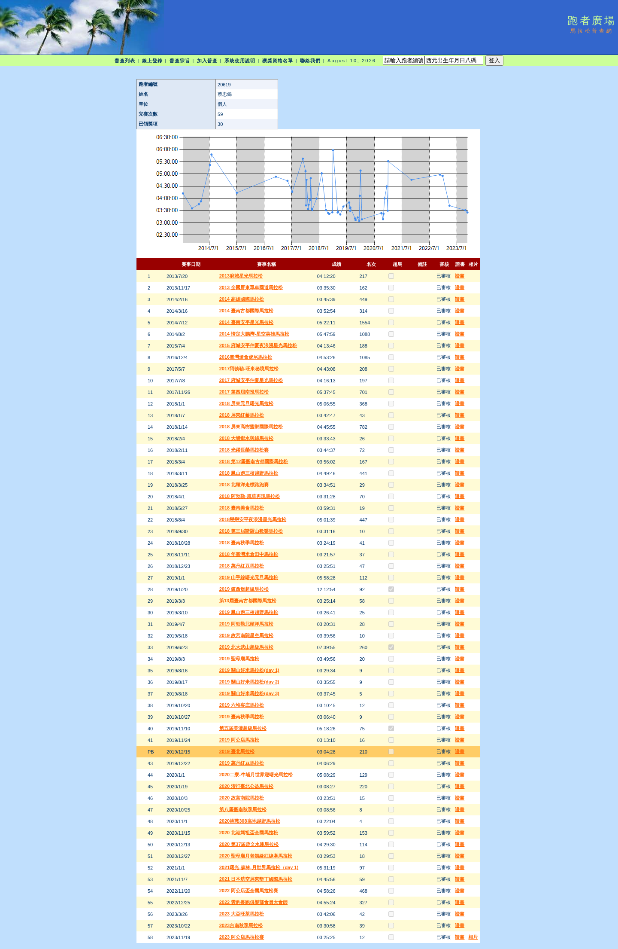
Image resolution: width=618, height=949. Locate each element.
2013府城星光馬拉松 (241, 275)
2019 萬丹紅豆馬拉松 (241, 763)
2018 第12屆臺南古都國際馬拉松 (253, 461)
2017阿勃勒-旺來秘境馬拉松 (249, 368)
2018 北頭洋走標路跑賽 (244, 484)
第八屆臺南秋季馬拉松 (243, 809)
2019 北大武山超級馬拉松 (246, 647)
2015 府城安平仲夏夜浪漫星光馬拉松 (258, 345)
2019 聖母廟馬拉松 (239, 658)
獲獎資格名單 (278, 60)
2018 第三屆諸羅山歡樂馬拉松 (251, 531)
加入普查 (207, 60)
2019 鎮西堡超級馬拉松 (244, 589)
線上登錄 (152, 60)
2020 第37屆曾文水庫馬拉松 (249, 844)
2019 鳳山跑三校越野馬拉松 (249, 612)
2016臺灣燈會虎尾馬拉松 (245, 357)
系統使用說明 (240, 60)
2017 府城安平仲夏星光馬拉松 (251, 380)
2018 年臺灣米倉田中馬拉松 (249, 554)
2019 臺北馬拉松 (237, 751)
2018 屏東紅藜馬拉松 (241, 415)
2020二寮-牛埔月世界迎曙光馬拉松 (256, 774)
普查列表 (125, 60)
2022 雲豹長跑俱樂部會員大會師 (253, 902)
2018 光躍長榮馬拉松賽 (244, 449)
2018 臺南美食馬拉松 (241, 507)
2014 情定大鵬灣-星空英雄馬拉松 (254, 333)
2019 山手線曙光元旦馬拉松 (249, 577)
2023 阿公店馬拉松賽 (241, 937)
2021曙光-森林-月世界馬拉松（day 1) (259, 867)
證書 (459, 275)
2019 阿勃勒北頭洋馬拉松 (246, 623)
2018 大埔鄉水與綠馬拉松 (246, 438)
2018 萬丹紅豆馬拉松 (241, 565)
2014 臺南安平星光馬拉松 (246, 322)
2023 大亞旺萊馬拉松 (241, 913)
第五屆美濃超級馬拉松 (243, 728)
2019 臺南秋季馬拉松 (241, 716)
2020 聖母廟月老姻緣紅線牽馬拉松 (256, 855)
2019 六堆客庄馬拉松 (241, 705)
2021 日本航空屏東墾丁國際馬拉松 (256, 879)
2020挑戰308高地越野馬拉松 (249, 821)
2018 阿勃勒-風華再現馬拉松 (249, 496)
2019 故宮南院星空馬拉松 (246, 635)
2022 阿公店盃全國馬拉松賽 (249, 890)
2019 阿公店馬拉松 (239, 739)
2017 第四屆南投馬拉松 (244, 391)
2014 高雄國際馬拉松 (241, 299)
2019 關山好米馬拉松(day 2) (249, 681)
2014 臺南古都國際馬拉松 (246, 310)
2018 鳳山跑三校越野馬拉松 (249, 473)
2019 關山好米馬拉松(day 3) (249, 693)
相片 (473, 937)
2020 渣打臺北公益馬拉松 (246, 786)
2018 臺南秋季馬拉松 (241, 542)
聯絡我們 (310, 60)
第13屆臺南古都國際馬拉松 (247, 600)
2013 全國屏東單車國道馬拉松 (251, 287)
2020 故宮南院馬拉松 (241, 797)
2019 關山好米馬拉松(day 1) (249, 670)
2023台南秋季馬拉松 (241, 925)
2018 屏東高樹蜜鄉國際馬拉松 (251, 426)
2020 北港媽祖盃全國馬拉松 (249, 832)
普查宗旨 (180, 60)
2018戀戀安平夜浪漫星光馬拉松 (252, 519)
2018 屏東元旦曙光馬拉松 (246, 403)
